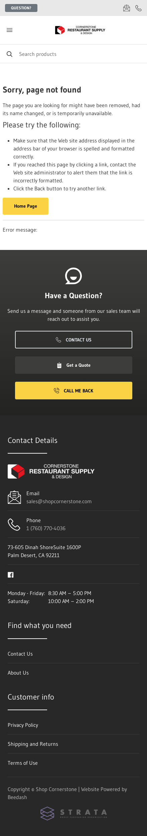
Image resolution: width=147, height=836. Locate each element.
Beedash (17, 797)
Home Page (25, 206)
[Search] (73, 54)
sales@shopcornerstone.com (59, 501)
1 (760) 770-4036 (45, 528)
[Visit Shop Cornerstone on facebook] (11, 574)
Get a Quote (73, 365)
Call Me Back (73, 391)
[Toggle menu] (9, 30)
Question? (21, 7)
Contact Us (74, 340)
